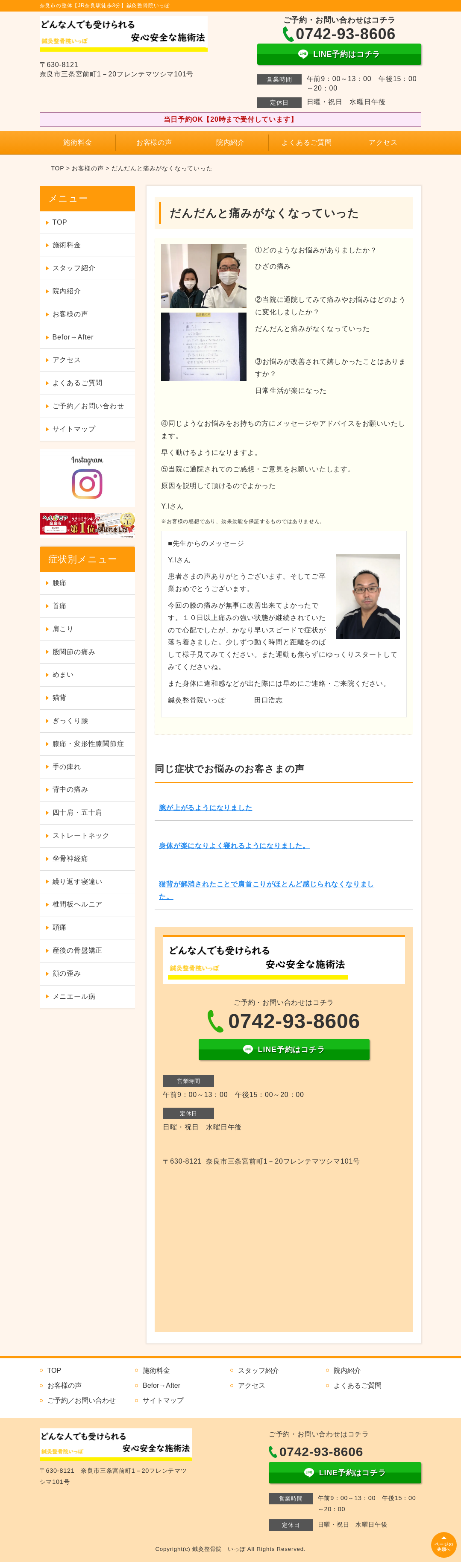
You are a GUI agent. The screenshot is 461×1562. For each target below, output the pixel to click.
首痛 (60, 605)
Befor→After (73, 337)
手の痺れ (67, 766)
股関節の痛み (74, 651)
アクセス (383, 142)
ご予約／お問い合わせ (88, 406)
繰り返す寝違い (78, 881)
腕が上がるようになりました (205, 807)
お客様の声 (154, 142)
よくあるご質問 (307, 142)
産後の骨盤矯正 (78, 950)
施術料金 (77, 142)
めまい (63, 674)
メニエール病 (74, 996)
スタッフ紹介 (74, 268)
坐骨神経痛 (70, 858)
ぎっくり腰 (70, 720)
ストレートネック (81, 835)
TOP (57, 168)
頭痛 (60, 927)
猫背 (60, 697)
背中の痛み (70, 789)
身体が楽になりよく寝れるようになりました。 (234, 845)
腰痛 (60, 582)
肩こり (63, 628)
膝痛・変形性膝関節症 (88, 743)
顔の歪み (67, 973)
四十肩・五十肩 (78, 812)
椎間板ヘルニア (78, 904)
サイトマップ (74, 429)
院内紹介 (230, 142)
